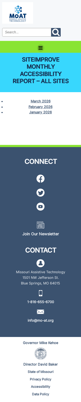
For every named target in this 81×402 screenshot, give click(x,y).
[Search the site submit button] (56, 32)
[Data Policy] (40, 394)
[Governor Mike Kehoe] (40, 342)
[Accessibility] (40, 386)
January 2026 (40, 112)
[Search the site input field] (26, 32)
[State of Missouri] (41, 371)
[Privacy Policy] (40, 379)
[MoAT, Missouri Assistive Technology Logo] (17, 13)
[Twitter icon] (40, 193)
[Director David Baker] (40, 364)
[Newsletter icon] (40, 225)
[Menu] (40, 48)
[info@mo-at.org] (41, 320)
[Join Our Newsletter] (40, 234)
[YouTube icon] (40, 207)
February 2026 (40, 107)
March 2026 (41, 101)
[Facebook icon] (40, 179)
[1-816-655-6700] (40, 301)
